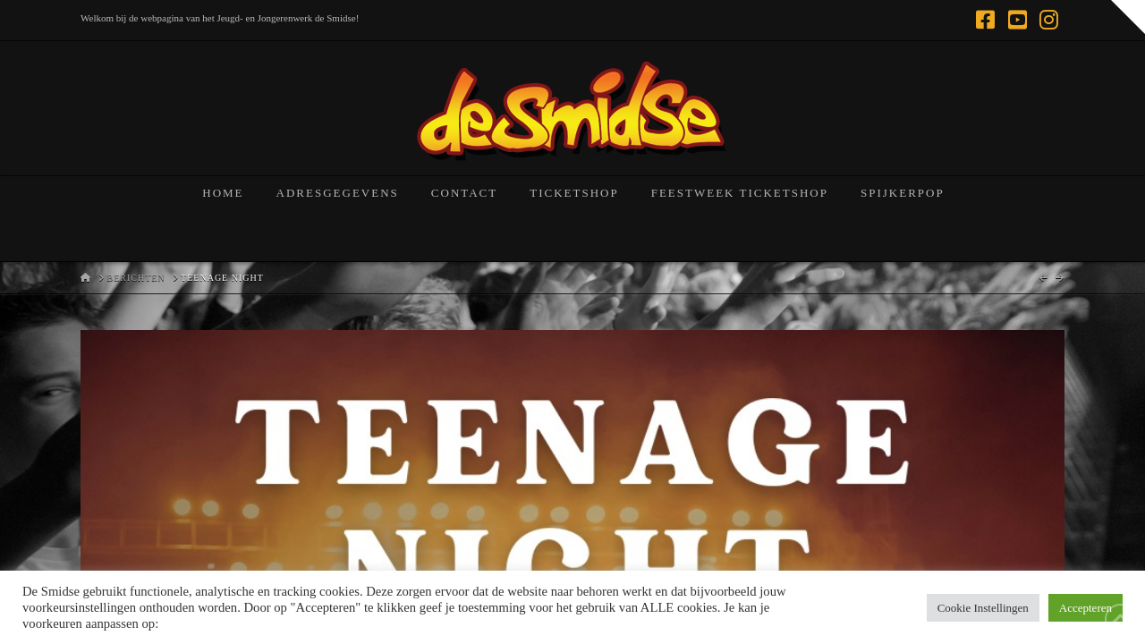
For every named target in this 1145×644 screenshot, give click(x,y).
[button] (1128, 17)
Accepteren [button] (1085, 607)
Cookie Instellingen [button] (983, 607)
